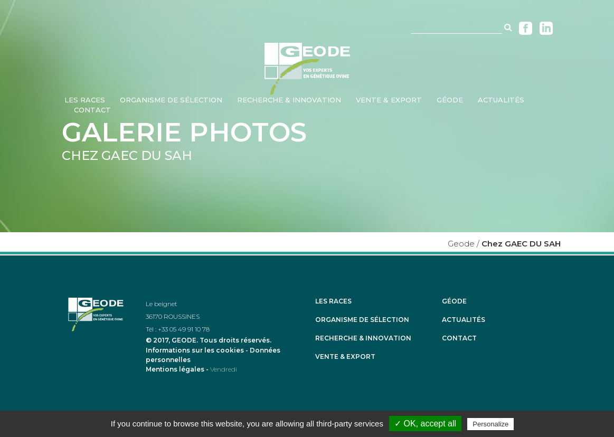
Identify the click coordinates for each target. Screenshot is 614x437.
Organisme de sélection (362, 320)
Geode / (463, 244)
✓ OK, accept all (425, 423)
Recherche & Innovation (363, 338)
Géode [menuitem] (450, 100)
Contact (459, 338)
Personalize (490, 424)
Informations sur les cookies (195, 350)
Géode (454, 301)
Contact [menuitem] (92, 110)
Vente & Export (345, 356)
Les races (333, 301)
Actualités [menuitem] (501, 100)
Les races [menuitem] (84, 100)
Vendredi (223, 369)
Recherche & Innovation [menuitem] (289, 100)
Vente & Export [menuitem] (389, 100)
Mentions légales (175, 369)
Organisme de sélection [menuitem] (171, 100)
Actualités (463, 320)
